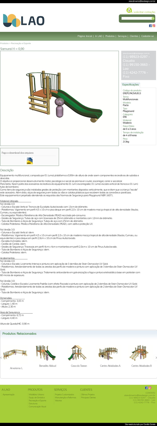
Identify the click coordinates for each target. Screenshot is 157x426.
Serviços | (123, 36)
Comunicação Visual (37, 406)
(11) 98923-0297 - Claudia (142, 398)
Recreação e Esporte (21, 43)
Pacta (126, 105)
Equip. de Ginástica (37, 397)
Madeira (127, 122)
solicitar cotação (144, 12)
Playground (128, 111)
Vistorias (58, 400)
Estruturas (33, 403)
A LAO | (99, 36)
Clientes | (135, 36)
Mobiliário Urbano (36, 394)
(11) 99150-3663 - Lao (144, 400)
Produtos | (110, 36)
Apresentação (8, 394)
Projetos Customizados (64, 394)
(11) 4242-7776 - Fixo (144, 402)
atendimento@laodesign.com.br (136, 53)
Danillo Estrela (149, 424)
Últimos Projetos (87, 394)
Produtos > (5, 43)
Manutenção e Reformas (65, 397)
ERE (125, 117)
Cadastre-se (147, 36)
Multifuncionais (130, 99)
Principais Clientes (88, 397)
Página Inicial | (86, 36)
